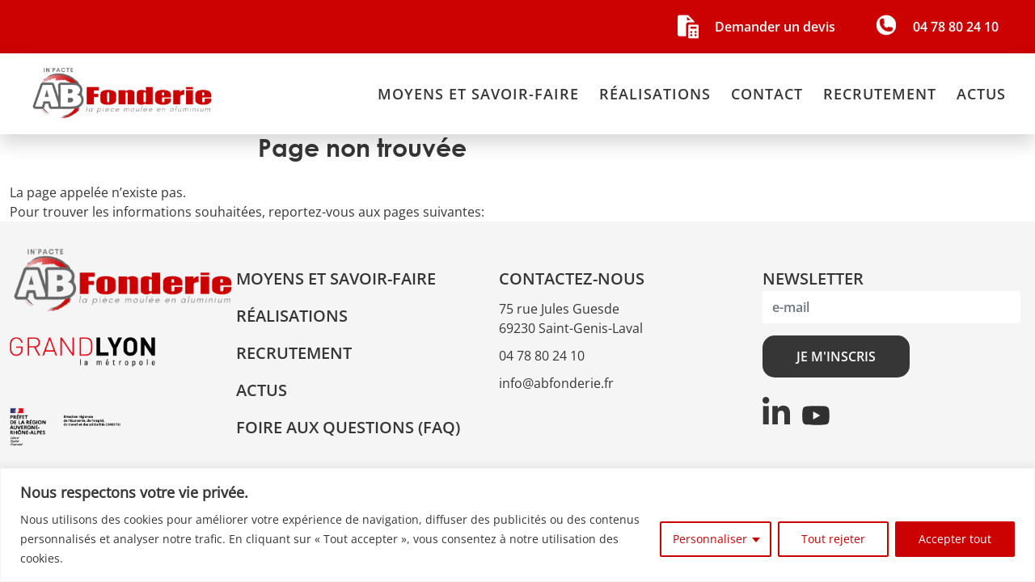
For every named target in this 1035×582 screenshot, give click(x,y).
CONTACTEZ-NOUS (571, 278)
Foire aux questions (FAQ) (348, 427)
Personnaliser (710, 538)
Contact (767, 93)
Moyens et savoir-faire (478, 93)
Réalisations (655, 93)
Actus (981, 93)
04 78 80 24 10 (542, 356)
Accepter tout (955, 538)
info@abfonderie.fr (556, 383)
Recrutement (879, 93)
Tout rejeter (833, 538)
